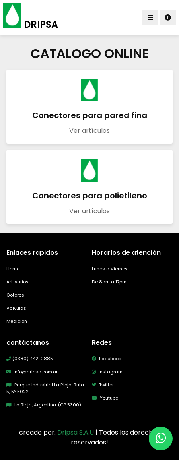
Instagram (107, 372)
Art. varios (17, 282)
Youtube (105, 398)
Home (12, 269)
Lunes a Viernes (110, 269)
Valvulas (16, 308)
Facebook (106, 358)
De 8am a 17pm (109, 282)
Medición (16, 321)
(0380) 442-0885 (29, 358)
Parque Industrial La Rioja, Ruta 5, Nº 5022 (45, 388)
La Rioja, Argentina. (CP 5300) (43, 405)
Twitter (103, 385)
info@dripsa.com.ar (32, 372)
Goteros (15, 295)
